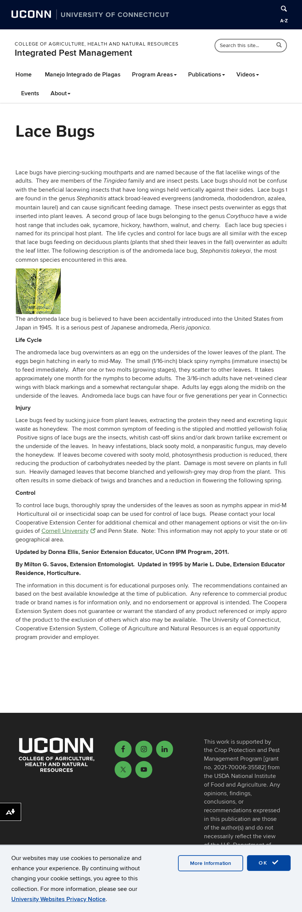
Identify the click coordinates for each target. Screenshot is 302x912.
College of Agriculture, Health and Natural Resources (97, 44)
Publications (206, 74)
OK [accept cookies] (269, 862)
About (61, 93)
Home (23, 74)
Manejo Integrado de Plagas (83, 74)
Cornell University (68, 531)
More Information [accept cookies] (210, 863)
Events (30, 93)
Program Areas (154, 74)
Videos (247, 74)
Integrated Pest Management (73, 52)
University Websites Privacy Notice (58, 899)
